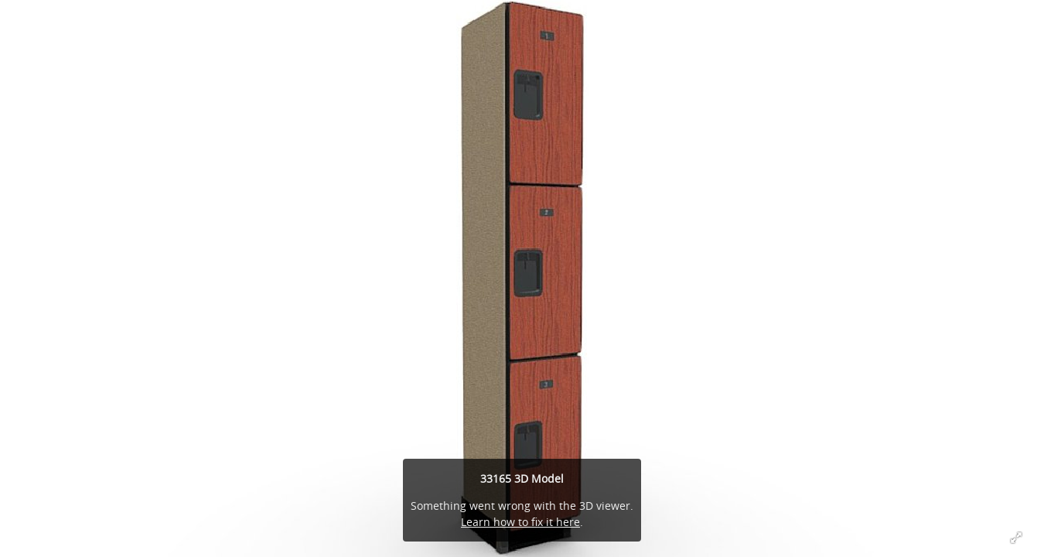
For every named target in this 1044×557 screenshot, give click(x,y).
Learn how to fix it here (520, 521)
